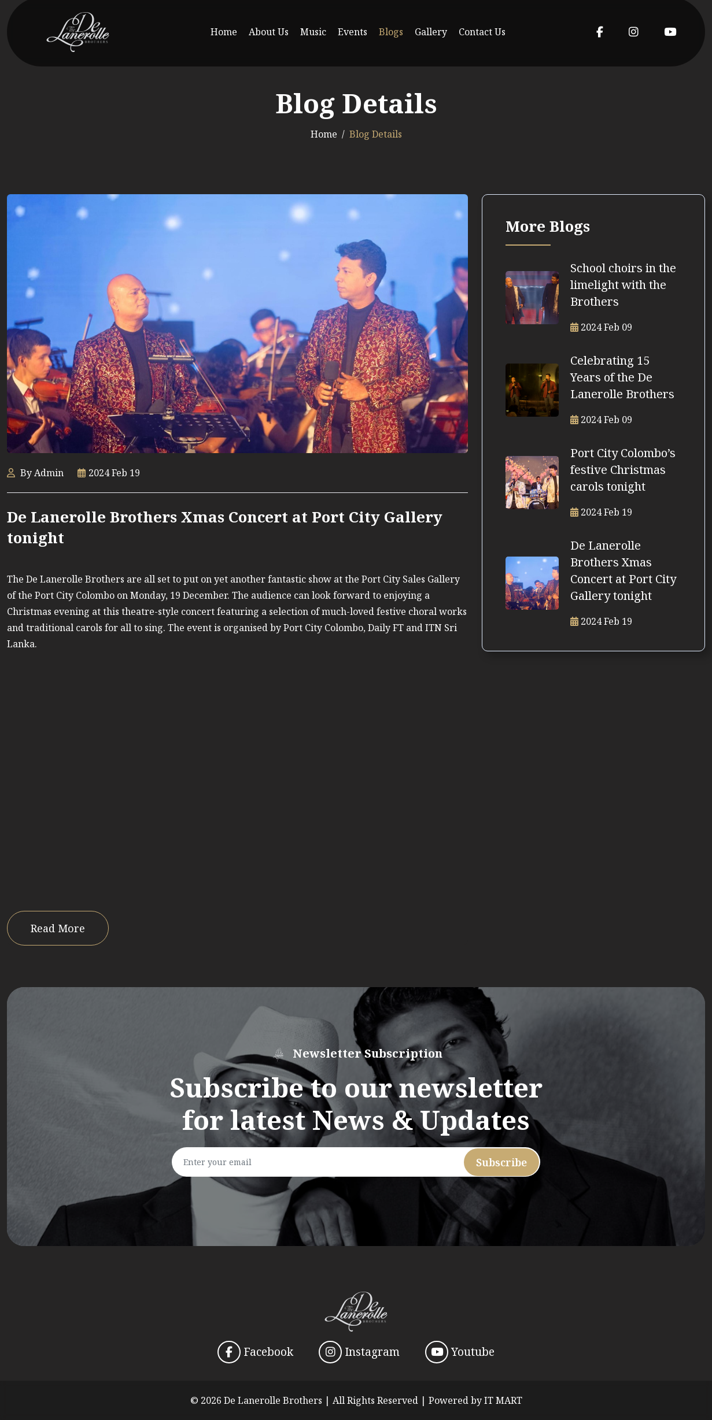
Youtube (460, 1352)
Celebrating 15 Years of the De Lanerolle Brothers (622, 377)
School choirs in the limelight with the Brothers (623, 284)
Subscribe (501, 1162)
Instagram (359, 1352)
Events (352, 32)
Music (313, 32)
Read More (58, 928)
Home (224, 32)
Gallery (431, 32)
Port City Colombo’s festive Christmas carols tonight (623, 469)
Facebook (255, 1352)
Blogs (391, 32)
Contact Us (482, 32)
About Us (269, 32)
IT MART (503, 1400)
